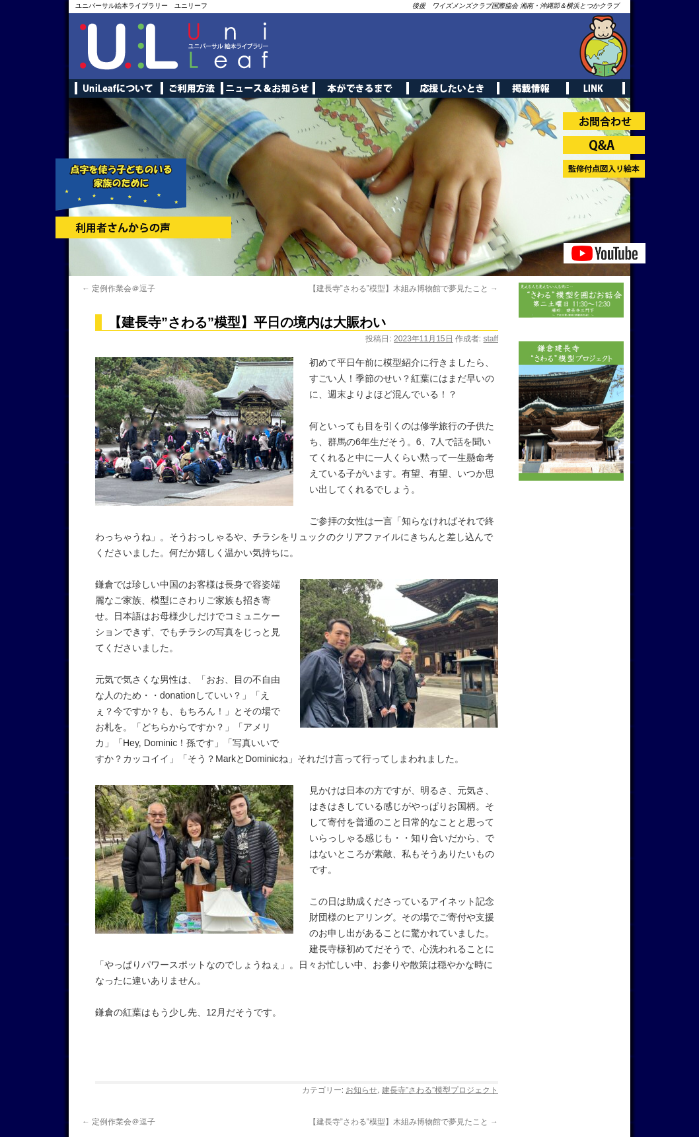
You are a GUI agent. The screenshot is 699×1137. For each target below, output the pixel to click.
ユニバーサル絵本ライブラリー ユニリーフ (141, 5)
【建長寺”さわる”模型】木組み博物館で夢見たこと (403, 288)
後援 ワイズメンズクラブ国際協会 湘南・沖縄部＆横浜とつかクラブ (515, 5)
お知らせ (361, 1090)
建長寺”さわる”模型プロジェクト (440, 1090)
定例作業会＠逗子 (118, 288)
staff (491, 338)
